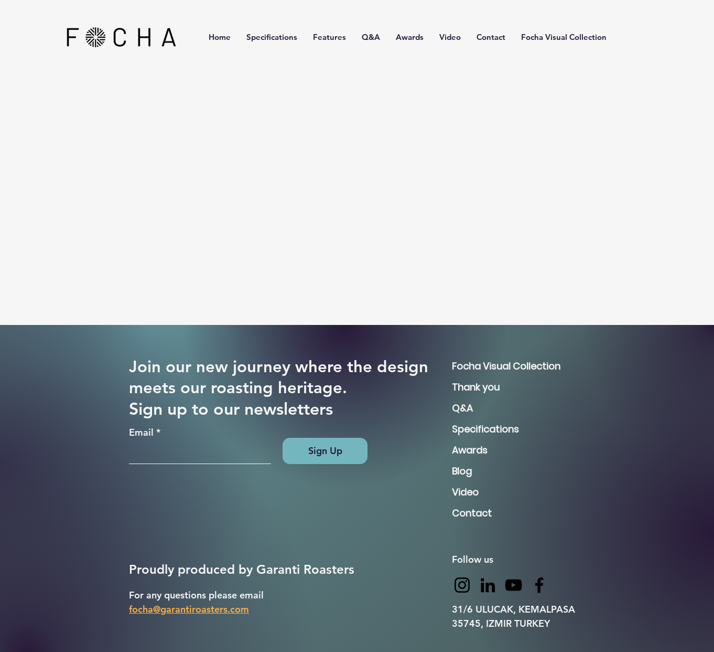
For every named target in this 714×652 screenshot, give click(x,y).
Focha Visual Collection (489, 366)
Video (465, 492)
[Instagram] (462, 585)
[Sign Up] (325, 451)
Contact (472, 513)
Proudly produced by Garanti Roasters (243, 569)
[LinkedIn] (488, 585)
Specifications (485, 429)
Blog (462, 471)
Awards (470, 450)
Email (141, 432)
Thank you (476, 387)
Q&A (462, 408)
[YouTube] (513, 585)
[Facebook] (539, 585)
